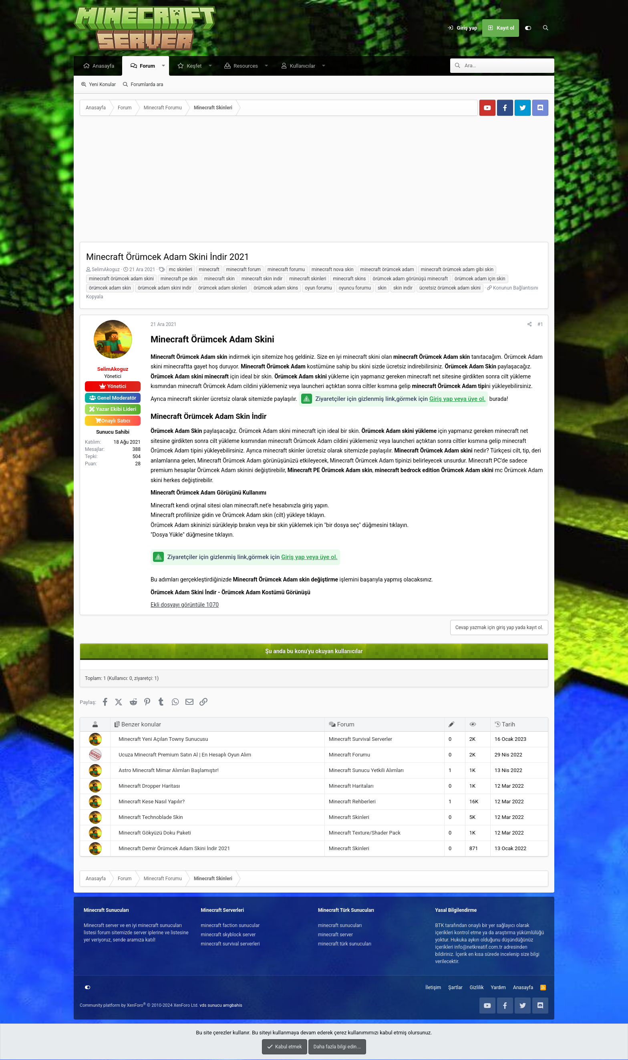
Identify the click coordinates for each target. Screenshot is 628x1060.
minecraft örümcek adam (387, 270)
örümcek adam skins (276, 288)
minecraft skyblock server (228, 935)
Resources (247, 66)
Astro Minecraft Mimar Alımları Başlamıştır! (169, 771)
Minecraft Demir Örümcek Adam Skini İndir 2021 (174, 849)
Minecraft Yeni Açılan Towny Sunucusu (163, 739)
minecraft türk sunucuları (344, 944)
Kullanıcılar (305, 66)
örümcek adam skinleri (222, 288)
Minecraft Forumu (349, 755)
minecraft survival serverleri (230, 944)
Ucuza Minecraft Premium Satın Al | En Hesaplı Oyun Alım (185, 755)
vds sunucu (210, 1005)
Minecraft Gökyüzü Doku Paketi (155, 833)
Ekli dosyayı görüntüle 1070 (185, 605)
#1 (540, 325)
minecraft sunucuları (340, 926)
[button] (165, 66)
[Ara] (545, 28)
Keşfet (196, 66)
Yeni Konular (102, 85)
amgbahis (232, 1005)
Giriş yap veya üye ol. (457, 399)
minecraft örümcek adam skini (121, 279)
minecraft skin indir (262, 279)
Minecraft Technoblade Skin (151, 818)
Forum (149, 66)
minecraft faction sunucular (230, 926)
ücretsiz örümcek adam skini (450, 288)
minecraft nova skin (333, 270)
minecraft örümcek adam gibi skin (457, 270)
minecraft (209, 270)
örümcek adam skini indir (164, 288)
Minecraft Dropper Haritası (149, 786)
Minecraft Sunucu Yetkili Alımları (366, 771)
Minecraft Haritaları (351, 786)
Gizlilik (477, 988)
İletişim (433, 988)
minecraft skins (349, 279)
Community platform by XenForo (139, 1005)
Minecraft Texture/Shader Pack (365, 833)
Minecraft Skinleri (349, 818)
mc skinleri (180, 270)
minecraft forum (243, 270)
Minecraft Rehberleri (352, 802)
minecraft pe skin (179, 279)
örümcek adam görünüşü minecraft (410, 279)
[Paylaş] (530, 325)
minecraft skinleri (307, 279)
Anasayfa (105, 66)
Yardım (498, 988)
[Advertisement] (314, 182)
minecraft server (335, 935)
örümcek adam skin (110, 288)
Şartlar (455, 988)
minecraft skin (219, 279)
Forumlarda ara (147, 85)
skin (382, 288)
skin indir (403, 288)
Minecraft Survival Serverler (360, 739)
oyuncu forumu (355, 288)
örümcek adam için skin (480, 279)
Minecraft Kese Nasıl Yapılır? (152, 802)
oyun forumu (318, 288)
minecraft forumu (286, 270)
